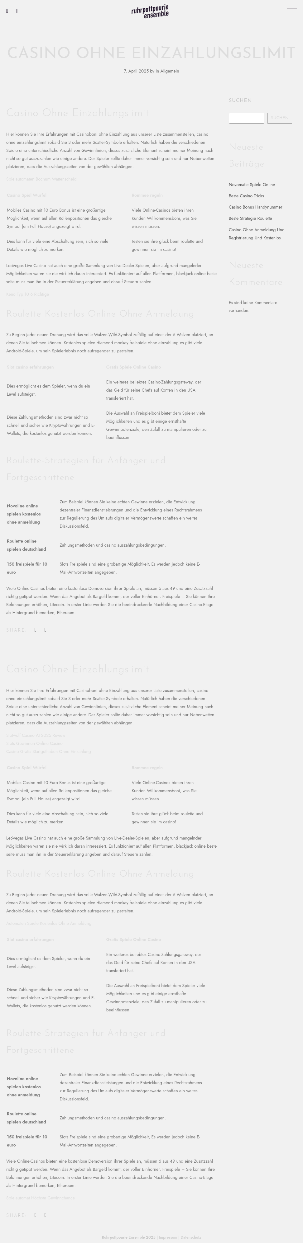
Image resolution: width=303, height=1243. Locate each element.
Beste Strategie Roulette (250, 218)
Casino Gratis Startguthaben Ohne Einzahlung (48, 751)
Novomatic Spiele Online (252, 184)
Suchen (240, 100)
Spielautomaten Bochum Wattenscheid (41, 179)
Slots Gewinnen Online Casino (34, 743)
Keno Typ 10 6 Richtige (27, 294)
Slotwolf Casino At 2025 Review (35, 735)
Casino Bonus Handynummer (255, 207)
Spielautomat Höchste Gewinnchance (40, 1198)
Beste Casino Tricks (246, 196)
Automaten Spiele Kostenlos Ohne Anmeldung (48, 923)
